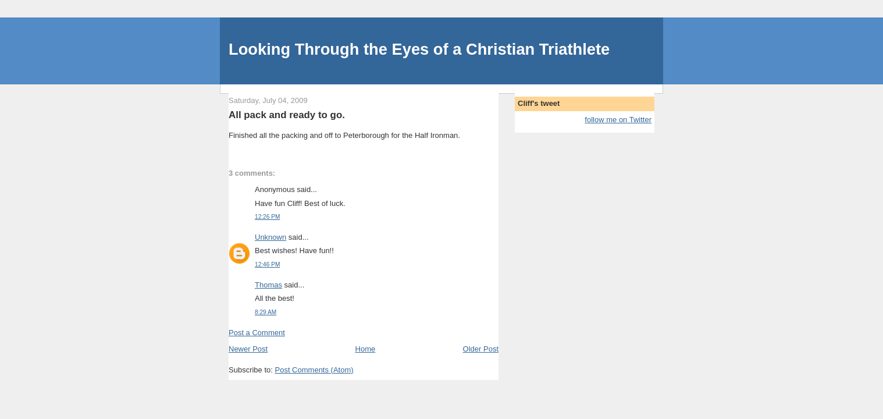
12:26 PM (267, 217)
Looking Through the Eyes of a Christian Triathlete (419, 49)
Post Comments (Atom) (314, 369)
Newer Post (248, 349)
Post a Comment (257, 332)
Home (365, 349)
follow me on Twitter (618, 119)
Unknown (270, 237)
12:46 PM (267, 264)
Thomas (268, 284)
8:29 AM (265, 312)
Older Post (481, 349)
